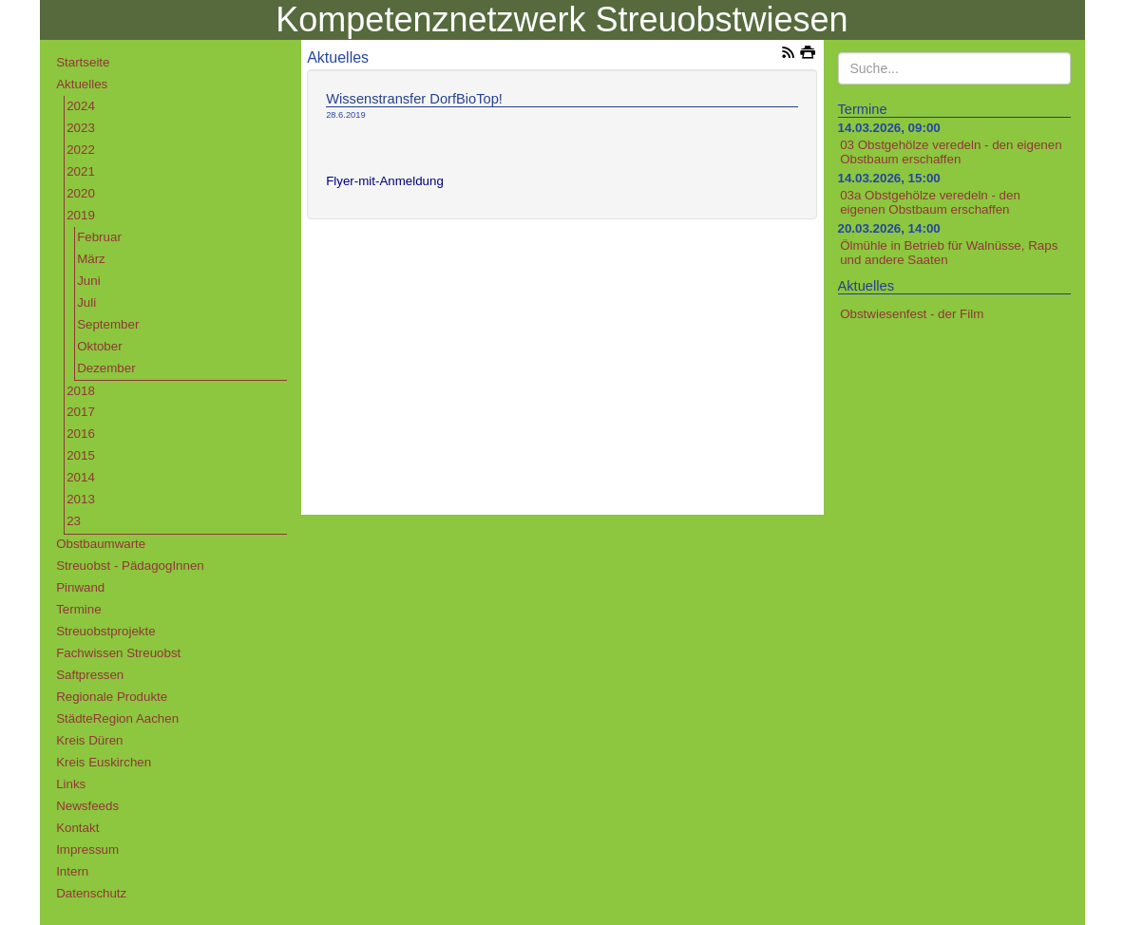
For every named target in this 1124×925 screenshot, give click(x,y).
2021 (81, 171)
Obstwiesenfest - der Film (911, 314)
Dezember (106, 368)
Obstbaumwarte (100, 544)
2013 (81, 499)
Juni (88, 281)
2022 (81, 149)
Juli (86, 302)
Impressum (87, 849)
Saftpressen (90, 675)
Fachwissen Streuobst (118, 653)
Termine (78, 609)
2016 (81, 433)
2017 (81, 412)
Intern (72, 871)
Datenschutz (91, 893)
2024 (81, 106)
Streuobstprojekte (105, 631)
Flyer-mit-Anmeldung (385, 181)
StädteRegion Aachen (117, 718)
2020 (81, 193)
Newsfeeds (87, 806)
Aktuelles (81, 84)
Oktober (99, 346)
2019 (81, 215)
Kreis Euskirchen (103, 762)
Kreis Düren (89, 740)
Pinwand (80, 587)
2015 (81, 455)
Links (71, 784)
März (91, 259)
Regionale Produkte (111, 696)
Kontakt (77, 828)
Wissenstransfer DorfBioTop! (414, 98)
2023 (81, 128)
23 (74, 521)
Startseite (82, 62)
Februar (99, 237)
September (108, 324)
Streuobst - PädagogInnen (130, 565)
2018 (81, 391)
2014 (81, 477)
